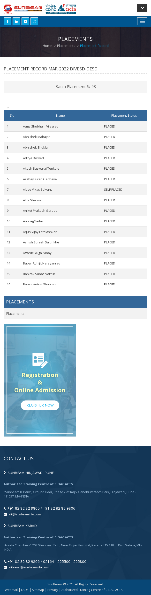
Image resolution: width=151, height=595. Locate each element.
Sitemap (38, 589)
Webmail (11, 589)
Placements (66, 45)
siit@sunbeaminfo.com (22, 514)
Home (47, 45)
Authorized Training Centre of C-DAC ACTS (92, 589)
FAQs (25, 589)
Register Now (40, 405)
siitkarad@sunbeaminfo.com (26, 567)
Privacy (52, 589)
